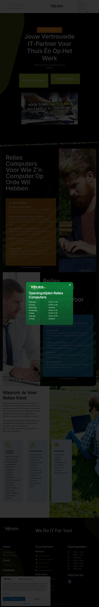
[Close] (70, 285)
